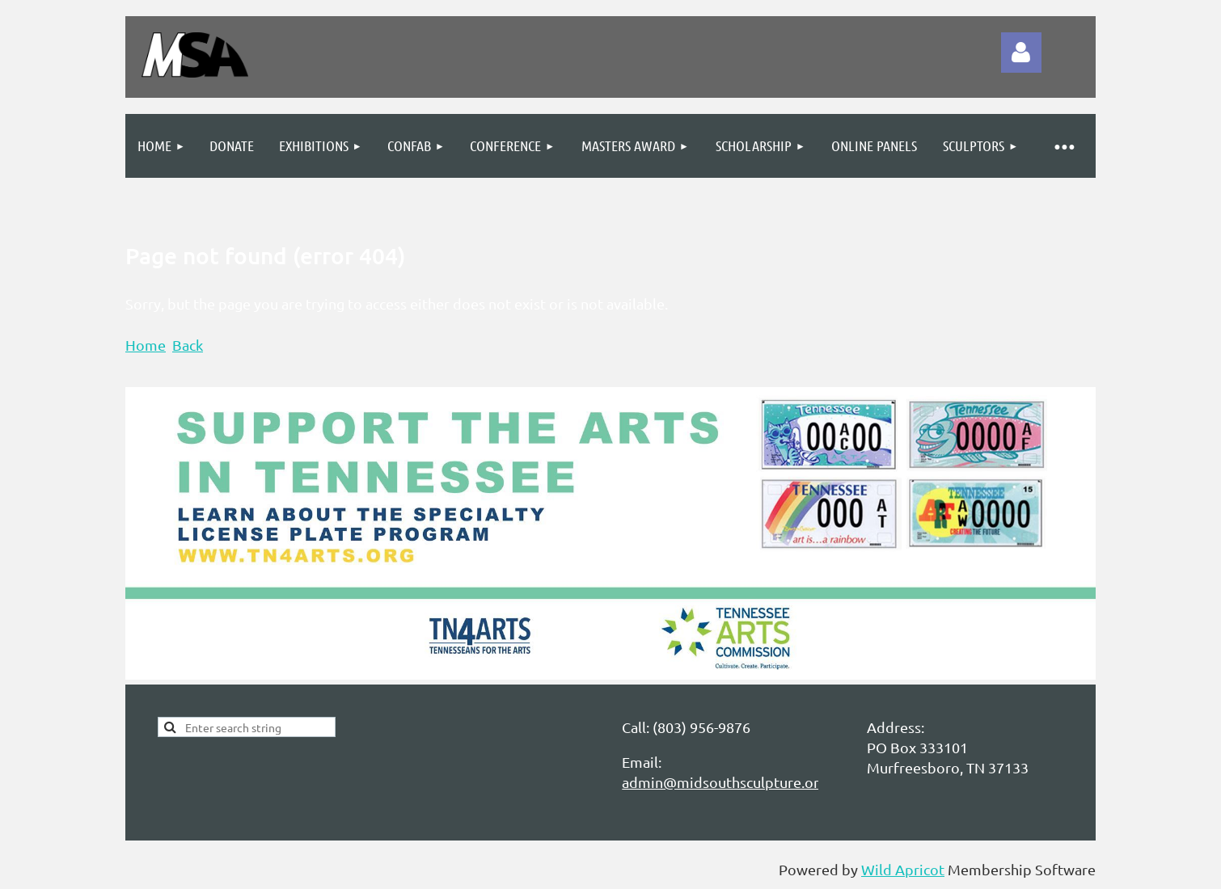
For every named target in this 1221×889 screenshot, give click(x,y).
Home (145, 344)
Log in (1021, 52)
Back (187, 344)
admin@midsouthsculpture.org (724, 781)
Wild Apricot (902, 869)
